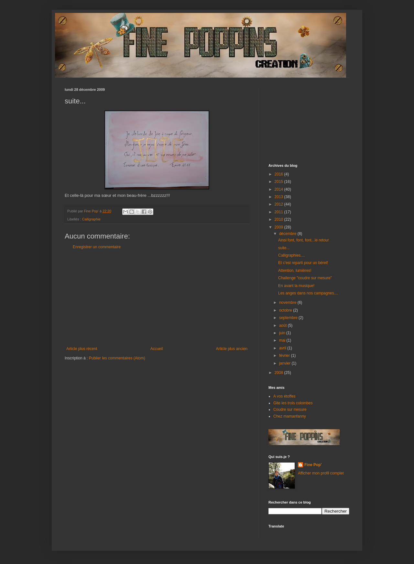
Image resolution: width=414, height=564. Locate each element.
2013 (279, 197)
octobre (286, 310)
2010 (279, 219)
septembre (289, 317)
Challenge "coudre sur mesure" (305, 278)
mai (283, 340)
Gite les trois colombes (292, 403)
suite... (283, 248)
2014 (279, 189)
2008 (279, 372)
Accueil (156, 348)
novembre (288, 302)
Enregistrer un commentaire (97, 247)
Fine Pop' (313, 465)
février (285, 355)
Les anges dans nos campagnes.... (308, 293)
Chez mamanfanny (289, 416)
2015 (279, 181)
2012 (279, 204)
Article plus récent (81, 348)
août (283, 325)
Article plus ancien (231, 348)
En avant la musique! (296, 285)
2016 (279, 174)
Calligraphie (91, 219)
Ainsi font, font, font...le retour (303, 240)
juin (282, 333)
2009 (279, 227)
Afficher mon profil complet (321, 473)
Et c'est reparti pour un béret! (303, 263)
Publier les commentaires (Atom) (117, 358)
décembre (288, 233)
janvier (285, 363)
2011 (279, 212)
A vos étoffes (284, 396)
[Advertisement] (156, 298)
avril (283, 348)
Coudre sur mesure (290, 409)
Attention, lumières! (294, 270)
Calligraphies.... (291, 255)
